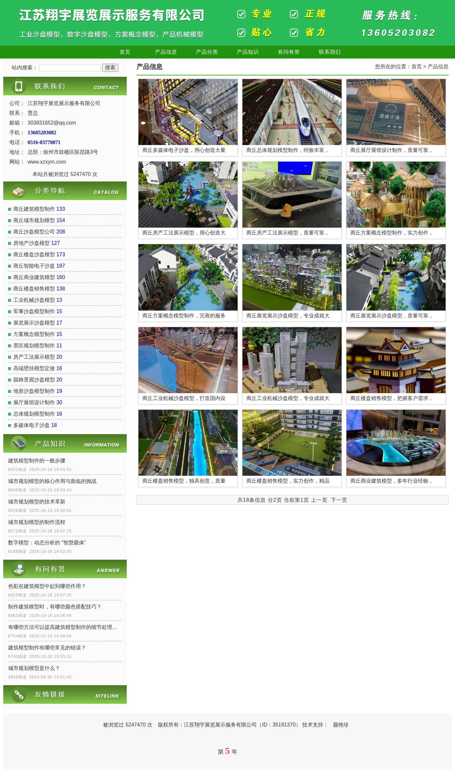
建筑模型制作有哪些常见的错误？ (47, 647)
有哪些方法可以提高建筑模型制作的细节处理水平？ (65, 627)
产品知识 (248, 52)
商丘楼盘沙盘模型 (34, 254)
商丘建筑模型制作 (34, 209)
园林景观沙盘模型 (34, 379)
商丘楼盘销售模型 (34, 288)
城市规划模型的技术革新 (36, 501)
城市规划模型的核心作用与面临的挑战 (52, 481)
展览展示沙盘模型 (34, 323)
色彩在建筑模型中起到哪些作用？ (47, 586)
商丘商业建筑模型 (34, 277)
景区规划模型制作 (34, 345)
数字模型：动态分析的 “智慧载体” (47, 542)
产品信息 (166, 52)
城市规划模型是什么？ (34, 668)
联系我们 (330, 52)
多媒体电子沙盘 (31, 425)
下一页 (339, 500)
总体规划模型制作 (34, 414)
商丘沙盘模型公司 (34, 231)
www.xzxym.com (47, 162)
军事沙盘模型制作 (34, 311)
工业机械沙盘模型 (34, 300)
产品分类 (207, 52)
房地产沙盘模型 (31, 243)
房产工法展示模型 (34, 357)
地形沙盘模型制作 (34, 391)
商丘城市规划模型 (34, 220)
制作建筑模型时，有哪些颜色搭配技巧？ (55, 606)
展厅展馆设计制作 (34, 402)
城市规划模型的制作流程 (36, 522)
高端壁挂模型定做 (34, 368)
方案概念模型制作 (34, 334)
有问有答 (289, 52)
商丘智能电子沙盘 (34, 266)
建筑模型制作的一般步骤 (36, 460)
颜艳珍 (341, 724)
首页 (125, 52)
